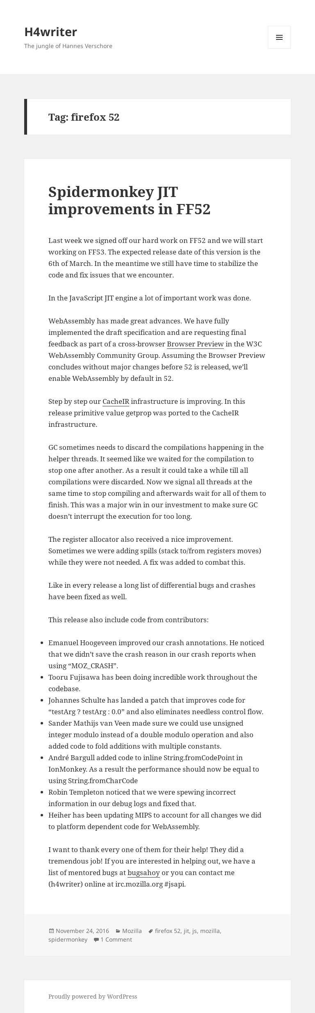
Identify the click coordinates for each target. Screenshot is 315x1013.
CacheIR (116, 401)
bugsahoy (144, 872)
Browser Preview (195, 343)
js (194, 931)
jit (186, 931)
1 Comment (116, 939)
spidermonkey (67, 939)
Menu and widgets (279, 48)
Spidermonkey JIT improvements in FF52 (129, 200)
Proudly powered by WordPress (92, 996)
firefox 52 (167, 931)
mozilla (210, 931)
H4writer (50, 31)
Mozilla (132, 931)
